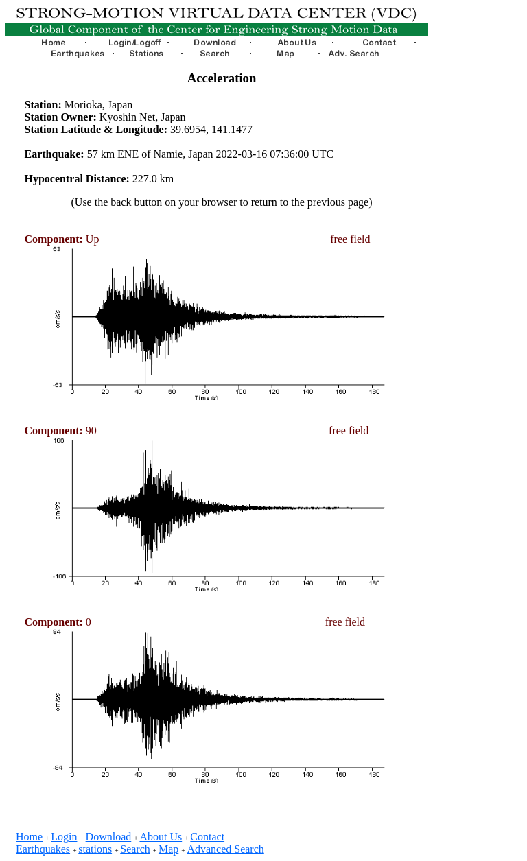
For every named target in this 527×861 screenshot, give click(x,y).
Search (135, 849)
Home (29, 836)
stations (95, 849)
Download (109, 836)
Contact (207, 836)
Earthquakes (43, 849)
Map (168, 849)
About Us (160, 836)
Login (64, 836)
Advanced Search (225, 849)
